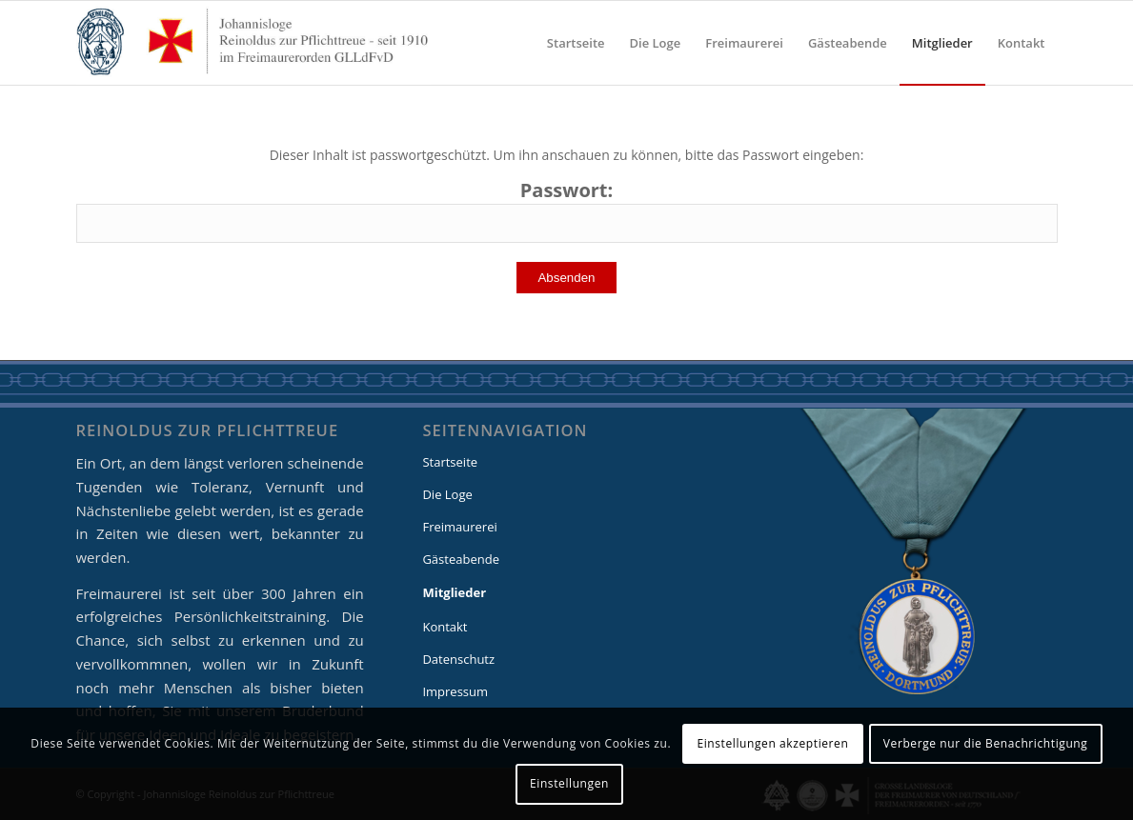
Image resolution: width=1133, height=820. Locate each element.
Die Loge (447, 494)
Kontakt (444, 626)
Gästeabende (460, 559)
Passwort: (567, 210)
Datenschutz (458, 659)
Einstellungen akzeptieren (772, 743)
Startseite (449, 461)
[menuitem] (576, 43)
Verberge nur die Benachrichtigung (985, 743)
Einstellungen (569, 783)
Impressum (455, 691)
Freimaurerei (459, 526)
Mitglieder (454, 592)
